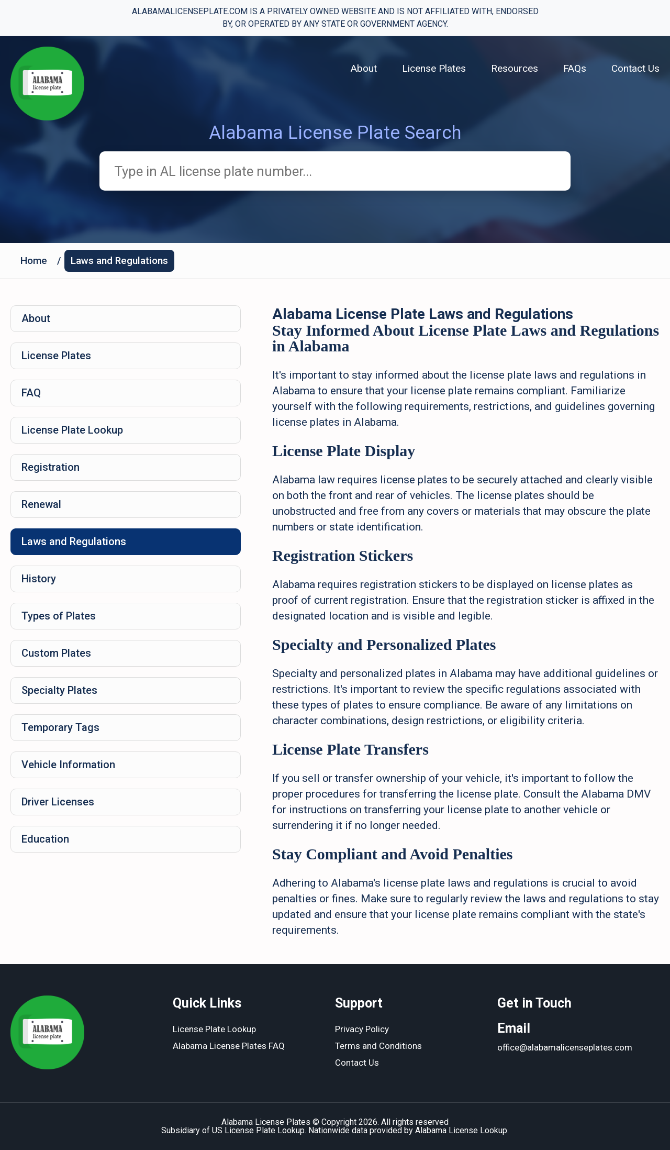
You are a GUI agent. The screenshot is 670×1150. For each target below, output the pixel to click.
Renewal (41, 504)
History (38, 578)
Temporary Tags (60, 727)
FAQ (31, 392)
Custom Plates (56, 653)
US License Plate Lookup (258, 1130)
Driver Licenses (57, 801)
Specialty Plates (59, 690)
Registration (50, 467)
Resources (514, 68)
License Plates (434, 68)
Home (33, 261)
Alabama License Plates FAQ (229, 1046)
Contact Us (635, 68)
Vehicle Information (68, 764)
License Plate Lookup (72, 430)
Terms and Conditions (378, 1046)
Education (45, 839)
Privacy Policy (362, 1029)
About (364, 68)
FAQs (574, 68)
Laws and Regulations (119, 261)
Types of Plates (58, 616)
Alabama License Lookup (461, 1130)
